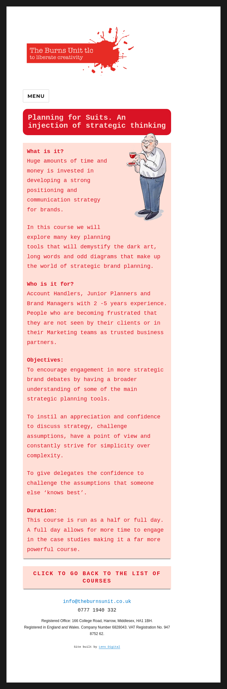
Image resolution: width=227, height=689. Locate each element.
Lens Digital (109, 647)
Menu (35, 96)
